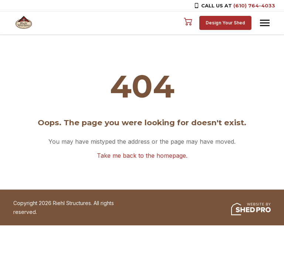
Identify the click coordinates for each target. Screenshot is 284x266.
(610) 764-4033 (254, 5)
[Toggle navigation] (265, 23)
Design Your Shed (225, 22)
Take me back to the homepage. (142, 155)
